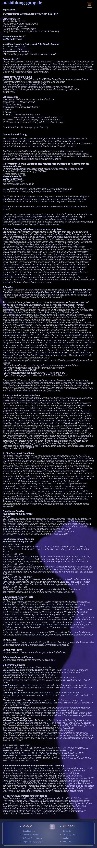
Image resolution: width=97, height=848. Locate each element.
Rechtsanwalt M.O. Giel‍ (43, 813)
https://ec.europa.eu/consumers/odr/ (22, 84)
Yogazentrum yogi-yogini (33, 841)
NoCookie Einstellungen (32, 838)
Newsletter (67, 831)
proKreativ (10, 101)
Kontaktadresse (29, 831)
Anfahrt (66, 838)
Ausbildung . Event (70, 834)
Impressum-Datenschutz (33, 834)
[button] (89, 5)
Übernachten (68, 841)
